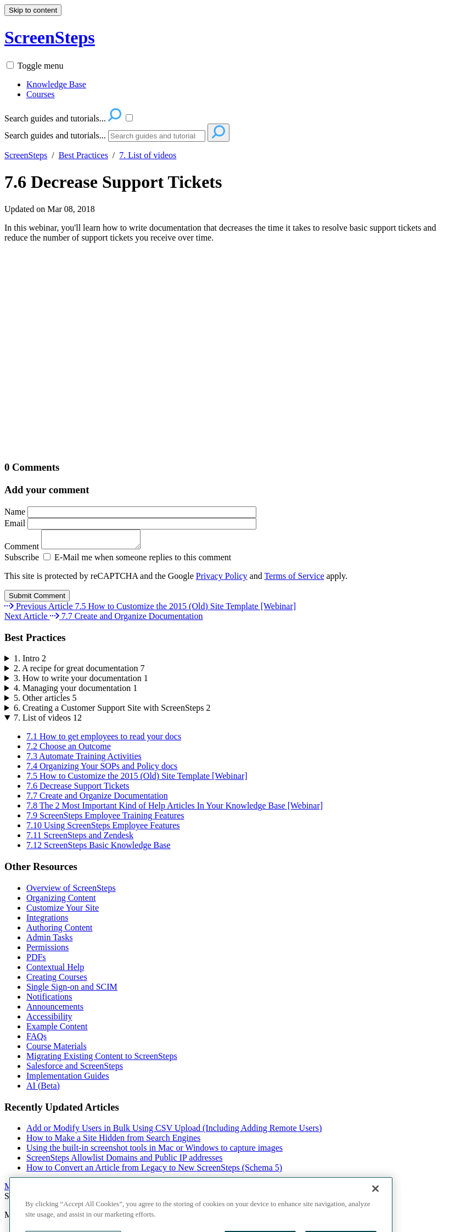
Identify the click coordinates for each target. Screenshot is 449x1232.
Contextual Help (55, 970)
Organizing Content (61, 901)
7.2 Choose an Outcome (68, 749)
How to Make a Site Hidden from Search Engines (113, 1141)
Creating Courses (56, 980)
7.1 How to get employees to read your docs (103, 739)
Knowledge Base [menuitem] (56, 84)
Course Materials (56, 1049)
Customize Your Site (62, 911)
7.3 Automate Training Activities (84, 759)
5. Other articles (45, 701)
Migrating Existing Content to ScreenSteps (101, 1059)
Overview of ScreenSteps (71, 891)
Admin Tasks (49, 940)
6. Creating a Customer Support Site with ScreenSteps (112, 711)
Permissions (47, 950)
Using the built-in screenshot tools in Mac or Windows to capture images (154, 1151)
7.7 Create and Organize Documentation (97, 799)
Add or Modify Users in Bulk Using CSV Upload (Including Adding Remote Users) (174, 1131)
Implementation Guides (67, 1079)
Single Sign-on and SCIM (71, 990)
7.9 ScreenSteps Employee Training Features (105, 818)
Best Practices (83, 155)
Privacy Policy (222, 579)
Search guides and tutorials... (55, 135)
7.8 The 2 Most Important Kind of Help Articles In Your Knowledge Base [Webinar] (174, 808)
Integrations (47, 921)
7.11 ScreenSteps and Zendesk (79, 838)
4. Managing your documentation (75, 691)
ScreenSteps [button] (49, 37)
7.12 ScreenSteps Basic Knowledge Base (98, 848)
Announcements (54, 1009)
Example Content (57, 1029)
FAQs (36, 1039)
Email (130, 523)
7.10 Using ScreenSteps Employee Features (103, 828)
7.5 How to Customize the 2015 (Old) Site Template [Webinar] (137, 779)
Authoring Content (59, 930)
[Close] (375, 1203)
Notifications (49, 1000)
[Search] (156, 136)
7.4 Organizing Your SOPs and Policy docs (101, 769)
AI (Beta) (43, 1089)
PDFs (36, 960)
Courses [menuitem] (40, 94)
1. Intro (30, 661)
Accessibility (49, 1019)
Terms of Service (294, 579)
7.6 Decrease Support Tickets (113, 182)
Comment (77, 549)
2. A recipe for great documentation (79, 671)
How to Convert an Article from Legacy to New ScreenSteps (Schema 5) (154, 1170)
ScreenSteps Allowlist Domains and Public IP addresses (124, 1161)
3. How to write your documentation (81, 681)
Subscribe (21, 560)
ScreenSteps (25, 155)
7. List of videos (147, 155)
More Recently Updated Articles (61, 1189)
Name (130, 511)
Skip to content (33, 10)
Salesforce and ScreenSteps (74, 1069)
